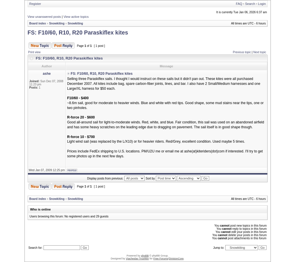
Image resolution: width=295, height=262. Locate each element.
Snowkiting (56, 23)
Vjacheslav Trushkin (137, 258)
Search (250, 3)
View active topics (75, 16)
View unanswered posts (44, 16)
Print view (34, 52)
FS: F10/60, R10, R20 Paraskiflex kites (78, 32)
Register (35, 3)
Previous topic (242, 52)
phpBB (145, 255)
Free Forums (160, 258)
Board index (37, 23)
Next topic (259, 52)
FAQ (239, 3)
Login (262, 3)
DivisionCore (176, 258)
